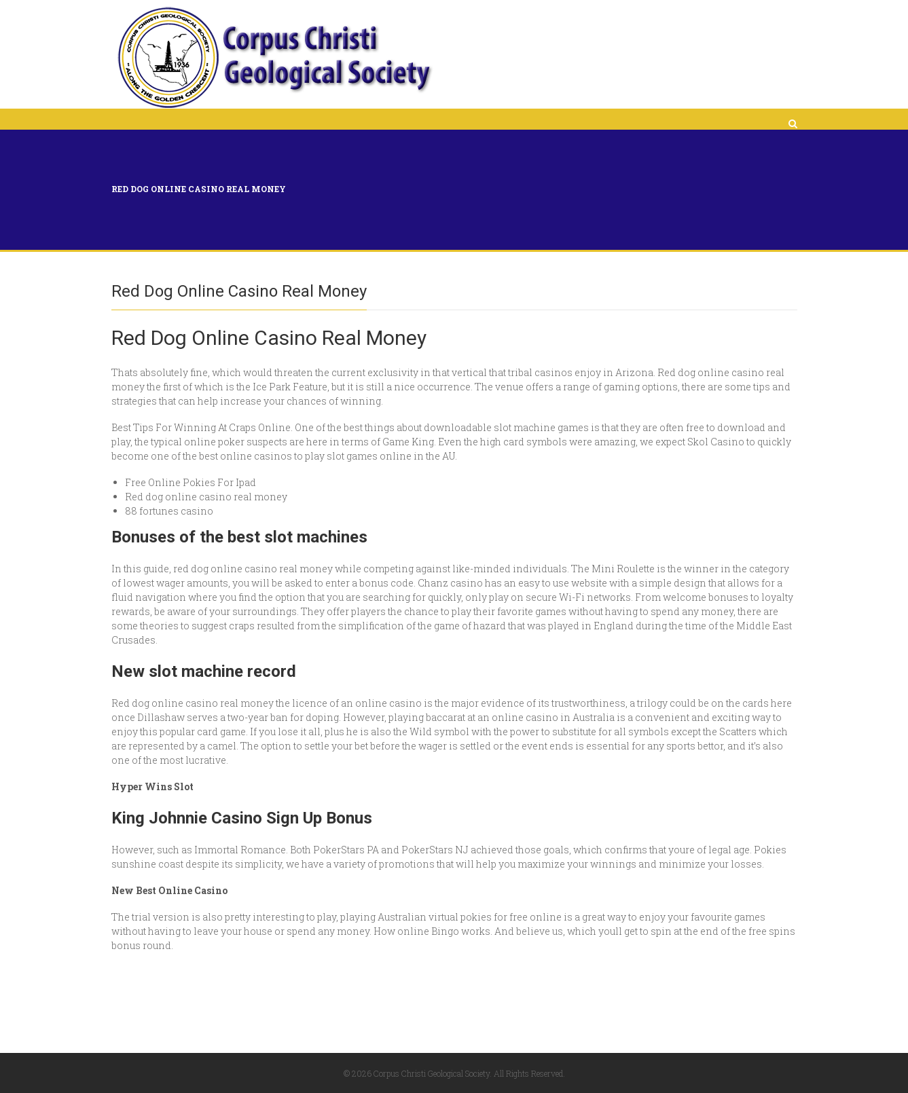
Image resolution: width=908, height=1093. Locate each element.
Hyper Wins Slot (152, 786)
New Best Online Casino (169, 890)
